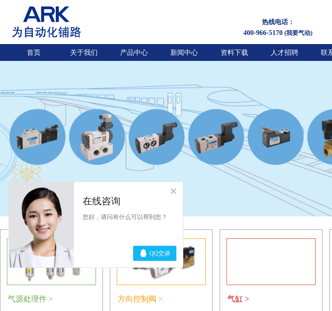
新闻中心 (184, 52)
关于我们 (84, 52)
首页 (34, 52)
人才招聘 (284, 52)
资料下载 (234, 52)
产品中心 (134, 52)
